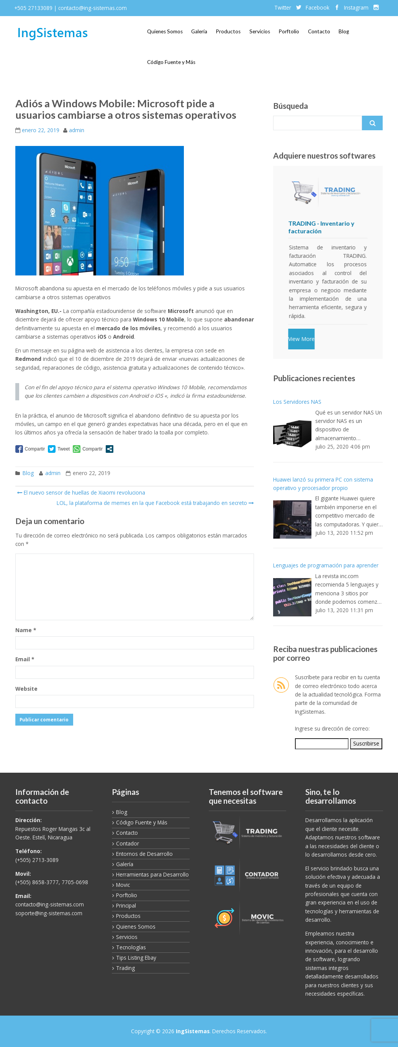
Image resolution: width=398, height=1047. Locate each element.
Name (25, 630)
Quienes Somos (165, 31)
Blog (344, 31)
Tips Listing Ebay (136, 957)
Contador (127, 843)
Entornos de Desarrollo (144, 853)
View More (301, 338)
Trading (125, 968)
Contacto (319, 31)
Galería (199, 31)
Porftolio (288, 31)
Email (24, 659)
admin (76, 130)
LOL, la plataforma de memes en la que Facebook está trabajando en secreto (154, 502)
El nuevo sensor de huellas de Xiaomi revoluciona (81, 492)
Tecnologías (131, 947)
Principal (126, 905)
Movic (123, 884)
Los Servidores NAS (297, 401)
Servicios (259, 31)
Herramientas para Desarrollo (152, 874)
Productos (228, 31)
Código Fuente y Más (171, 62)
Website (26, 688)
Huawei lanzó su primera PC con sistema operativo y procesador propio (323, 484)
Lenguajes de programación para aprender (325, 565)
